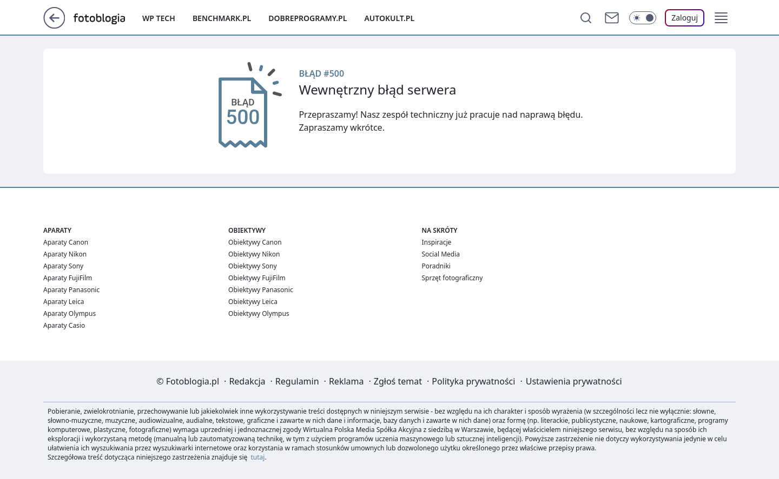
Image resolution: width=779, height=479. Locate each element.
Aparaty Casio (64, 325)
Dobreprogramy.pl (307, 18)
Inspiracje (437, 242)
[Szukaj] (586, 17)
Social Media (441, 254)
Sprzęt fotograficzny (452, 277)
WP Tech (158, 18)
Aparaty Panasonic (71, 289)
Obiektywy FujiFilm (257, 277)
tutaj (258, 457)
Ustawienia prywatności (574, 381)
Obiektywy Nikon (254, 254)
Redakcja (247, 381)
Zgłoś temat (398, 381)
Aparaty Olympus (69, 313)
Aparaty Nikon (65, 254)
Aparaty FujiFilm (67, 277)
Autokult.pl (389, 18)
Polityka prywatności (473, 381)
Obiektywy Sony (252, 266)
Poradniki (436, 266)
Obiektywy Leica (253, 301)
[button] (721, 17)
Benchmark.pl (222, 18)
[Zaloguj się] (684, 17)
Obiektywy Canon (255, 242)
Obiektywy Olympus (258, 313)
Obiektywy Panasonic (260, 289)
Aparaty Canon (65, 242)
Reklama (346, 381)
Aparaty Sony (63, 266)
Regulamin (297, 381)
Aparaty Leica (63, 301)
